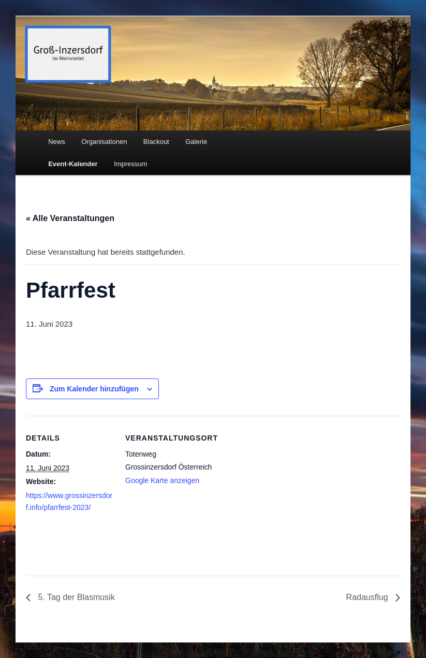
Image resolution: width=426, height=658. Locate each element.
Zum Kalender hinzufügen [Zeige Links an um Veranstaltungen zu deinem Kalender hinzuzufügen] (94, 389)
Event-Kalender (72, 164)
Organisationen (104, 141)
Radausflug (368, 597)
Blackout (156, 141)
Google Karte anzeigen (162, 480)
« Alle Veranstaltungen (70, 218)
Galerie (196, 141)
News (56, 141)
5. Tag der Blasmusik (75, 597)
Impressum (130, 164)
